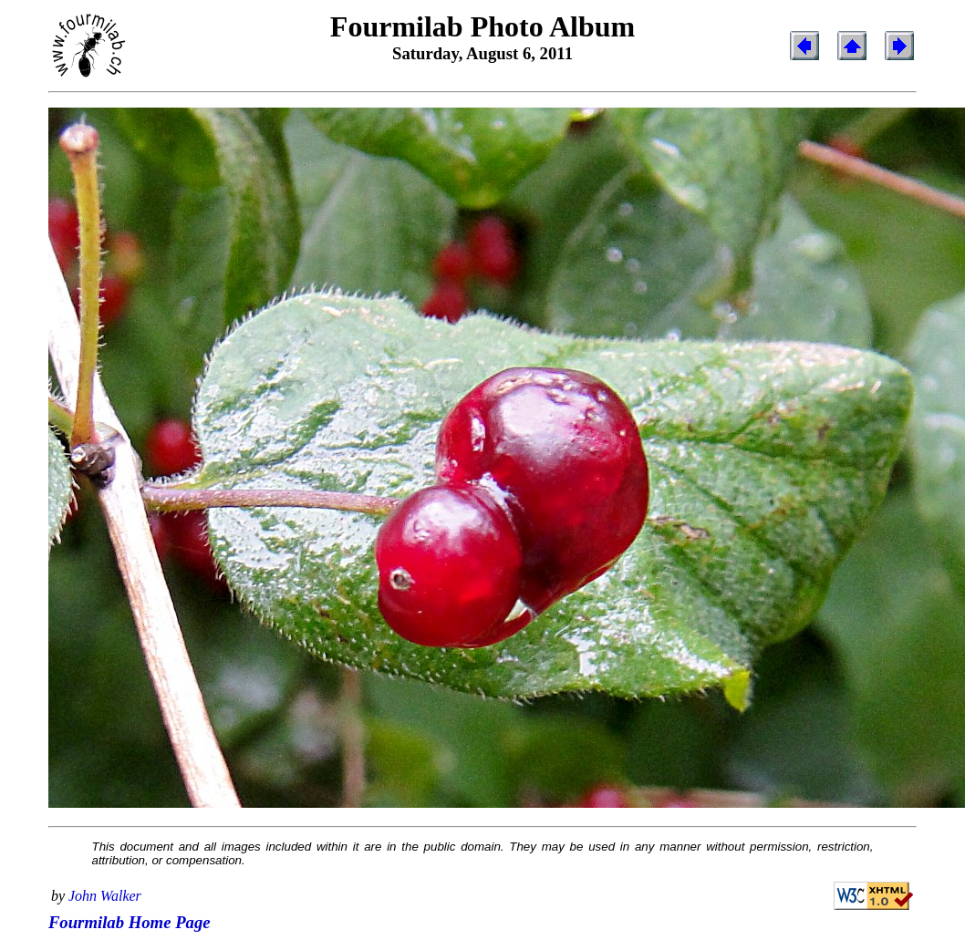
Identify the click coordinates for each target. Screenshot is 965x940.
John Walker (104, 896)
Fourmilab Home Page (129, 922)
